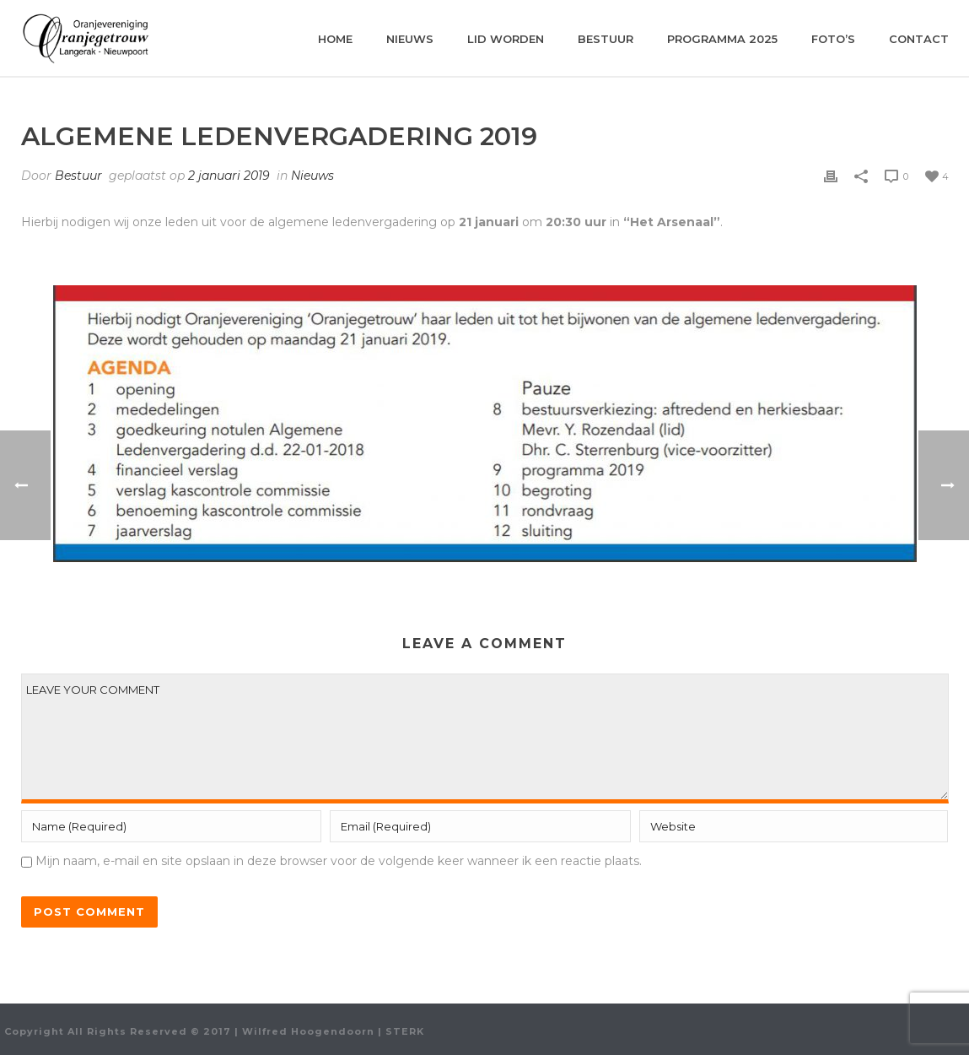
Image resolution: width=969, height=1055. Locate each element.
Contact (919, 39)
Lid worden (505, 39)
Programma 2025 (722, 39)
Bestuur (605, 39)
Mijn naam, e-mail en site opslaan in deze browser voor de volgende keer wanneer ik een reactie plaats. (338, 860)
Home (335, 39)
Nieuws (409, 39)
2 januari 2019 (229, 175)
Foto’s (833, 39)
